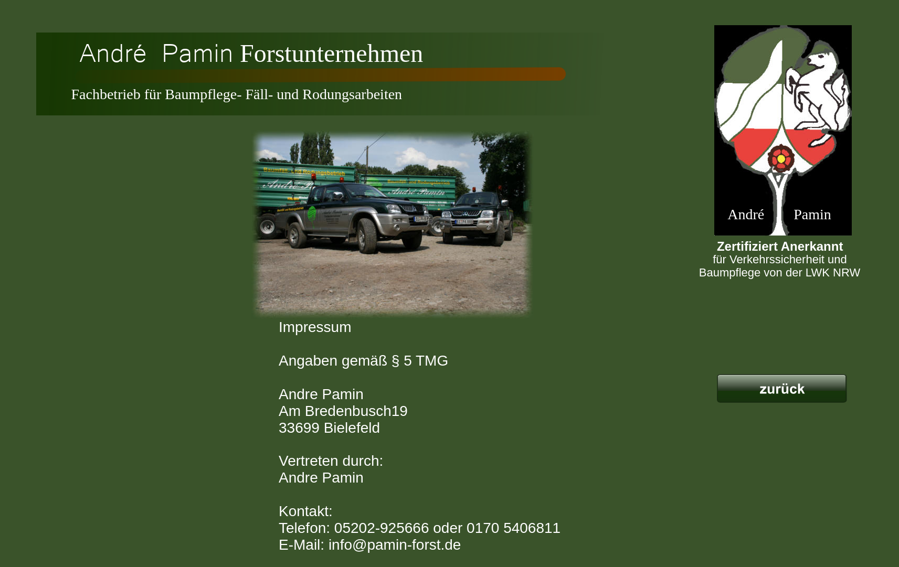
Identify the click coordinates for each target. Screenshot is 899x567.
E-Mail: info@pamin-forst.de (370, 545)
